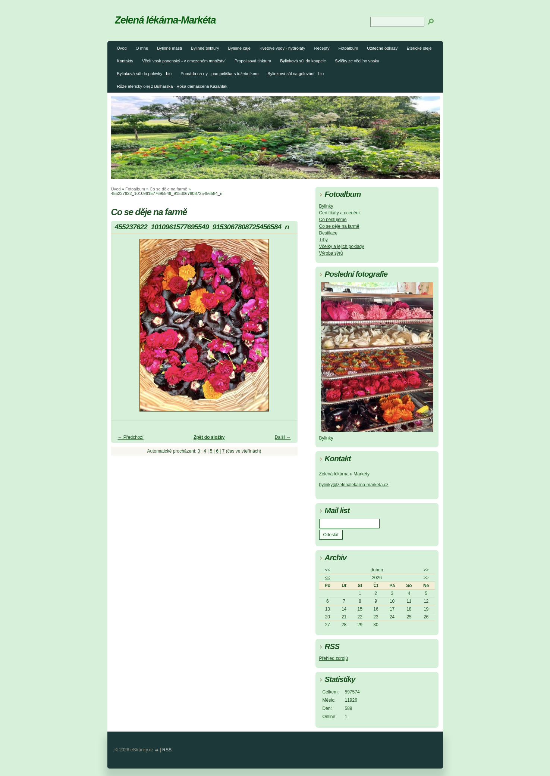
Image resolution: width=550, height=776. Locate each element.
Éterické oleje (418, 48)
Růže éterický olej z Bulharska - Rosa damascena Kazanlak (172, 86)
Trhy (323, 239)
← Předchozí (131, 437)
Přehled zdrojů (333, 658)
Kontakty (125, 61)
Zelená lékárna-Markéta (165, 20)
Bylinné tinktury (205, 48)
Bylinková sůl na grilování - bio (295, 73)
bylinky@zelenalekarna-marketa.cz (354, 484)
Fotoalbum (348, 48)
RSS (167, 749)
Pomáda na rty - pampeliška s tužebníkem (219, 73)
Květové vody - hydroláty (282, 48)
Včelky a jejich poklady (341, 246)
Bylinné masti (169, 48)
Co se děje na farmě (168, 189)
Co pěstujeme (333, 219)
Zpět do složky (209, 437)
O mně (142, 48)
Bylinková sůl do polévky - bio (144, 73)
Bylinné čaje (239, 48)
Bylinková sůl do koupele (303, 61)
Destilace (328, 233)
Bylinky (326, 206)
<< (327, 569)
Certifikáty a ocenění (339, 212)
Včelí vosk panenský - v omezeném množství (184, 61)
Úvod (122, 48)
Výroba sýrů (331, 253)
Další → (283, 437)
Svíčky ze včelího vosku (357, 61)
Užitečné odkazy (382, 48)
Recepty (321, 48)
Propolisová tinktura (253, 61)
